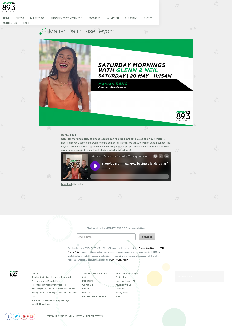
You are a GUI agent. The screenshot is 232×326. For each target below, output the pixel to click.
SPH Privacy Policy (119, 260)
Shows (20, 18)
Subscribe (131, 18)
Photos (148, 18)
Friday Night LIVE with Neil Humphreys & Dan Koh (53, 289)
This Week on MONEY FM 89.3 (66, 18)
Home (6, 18)
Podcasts (95, 18)
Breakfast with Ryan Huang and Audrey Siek (51, 277)
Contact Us (10, 23)
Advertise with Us (123, 285)
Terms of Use (122, 289)
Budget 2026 (37, 18)
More (26, 23)
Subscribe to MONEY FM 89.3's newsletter (116, 228)
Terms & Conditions (147, 248)
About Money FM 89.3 (127, 273)
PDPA (118, 296)
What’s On (113, 18)
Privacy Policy (122, 293)
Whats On (87, 285)
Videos (85, 289)
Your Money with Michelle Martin (46, 281)
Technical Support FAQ (125, 281)
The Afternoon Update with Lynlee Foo (49, 285)
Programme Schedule (94, 296)
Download (66, 184)
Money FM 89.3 (185, 276)
